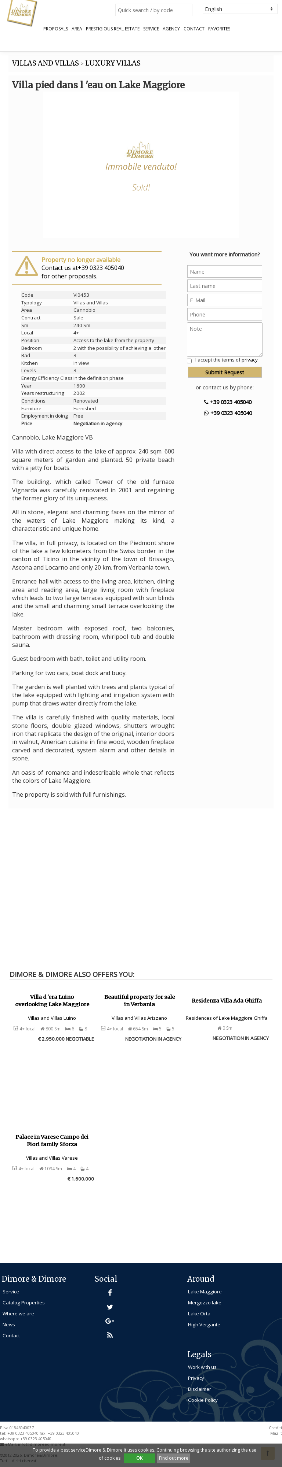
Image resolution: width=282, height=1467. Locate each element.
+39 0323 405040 (228, 401)
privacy (250, 359)
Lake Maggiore (205, 1291)
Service (151, 29)
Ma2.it (276, 1433)
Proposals (55, 29)
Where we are (18, 1313)
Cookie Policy (203, 1400)
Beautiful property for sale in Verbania (139, 1001)
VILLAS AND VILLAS (45, 63)
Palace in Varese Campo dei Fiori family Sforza (51, 1141)
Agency (171, 29)
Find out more (173, 1458)
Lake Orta (199, 1313)
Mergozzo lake (204, 1302)
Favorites (219, 29)
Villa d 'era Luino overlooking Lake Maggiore (52, 1001)
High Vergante (204, 1324)
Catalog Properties (24, 1302)
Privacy (196, 1378)
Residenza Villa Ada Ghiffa (227, 1000)
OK (139, 1458)
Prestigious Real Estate (113, 29)
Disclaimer (199, 1389)
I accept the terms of (226, 359)
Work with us (202, 1367)
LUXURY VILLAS (113, 63)
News (9, 1324)
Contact (194, 29)
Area (77, 29)
